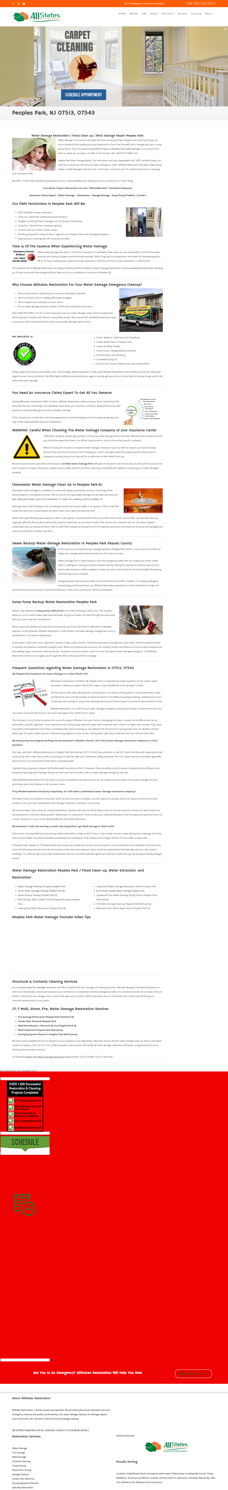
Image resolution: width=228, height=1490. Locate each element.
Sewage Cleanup (20, 1474)
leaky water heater (26, 499)
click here (108, 1056)
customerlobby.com (76, 180)
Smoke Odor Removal (23, 1478)
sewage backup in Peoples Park (109, 549)
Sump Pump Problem (123, 195)
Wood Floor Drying (21, 1469)
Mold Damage (19, 1456)
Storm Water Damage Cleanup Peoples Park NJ (41, 890)
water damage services (36, 306)
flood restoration (80, 371)
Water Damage (19, 1448)
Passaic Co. (34, 845)
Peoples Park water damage (126, 148)
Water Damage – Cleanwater (74, 195)
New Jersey (86, 1040)
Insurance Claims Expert (42, 195)
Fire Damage (18, 1452)
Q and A (141, 195)
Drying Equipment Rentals (25, 1483)
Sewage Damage (101, 195)
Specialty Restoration (22, 1487)
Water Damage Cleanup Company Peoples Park (41, 886)
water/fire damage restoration (42, 987)
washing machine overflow (86, 499)
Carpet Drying (19, 1465)
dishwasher (52, 499)
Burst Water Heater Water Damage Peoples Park (120, 890)
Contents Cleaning (21, 1461)
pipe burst (41, 499)
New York (98, 1040)
